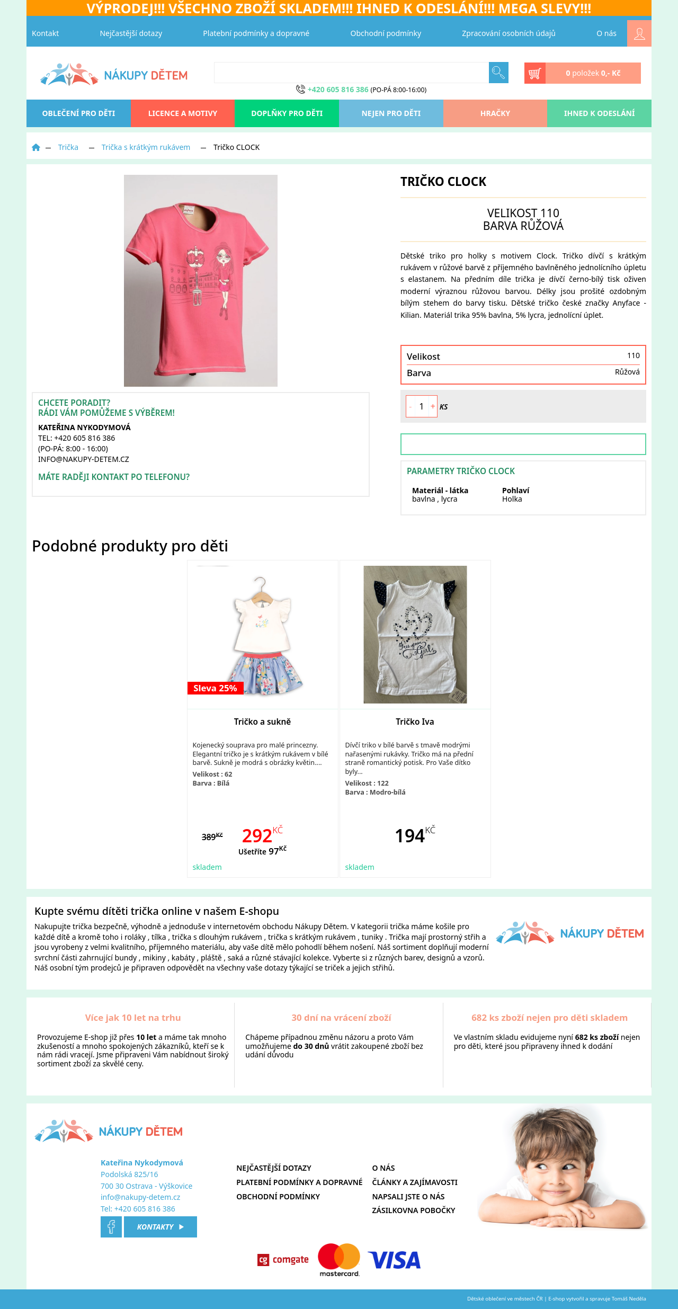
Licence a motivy (183, 113)
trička (82, 926)
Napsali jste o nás (408, 1196)
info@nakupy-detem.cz (140, 1197)
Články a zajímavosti (415, 1182)
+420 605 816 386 (144, 1209)
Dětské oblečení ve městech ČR (505, 1298)
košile (445, 926)
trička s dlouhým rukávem (217, 937)
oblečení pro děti (78, 113)
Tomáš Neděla (629, 1298)
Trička (68, 147)
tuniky (372, 937)
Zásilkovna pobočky (414, 1210)
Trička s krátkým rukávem (146, 147)
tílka (158, 937)
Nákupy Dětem (321, 926)
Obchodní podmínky (386, 33)
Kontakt (45, 33)
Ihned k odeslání (599, 113)
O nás (606, 33)
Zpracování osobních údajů (509, 33)
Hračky (495, 113)
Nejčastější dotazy (131, 33)
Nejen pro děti (391, 113)
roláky (135, 937)
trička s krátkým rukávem (312, 937)
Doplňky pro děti (287, 113)
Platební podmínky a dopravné (256, 33)
